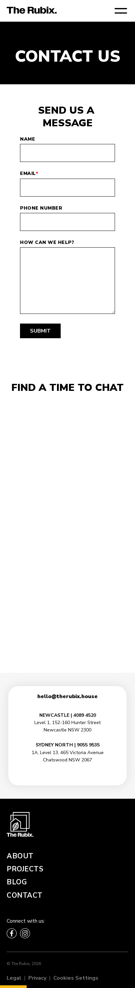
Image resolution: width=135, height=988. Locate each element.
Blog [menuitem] (17, 882)
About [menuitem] (20, 856)
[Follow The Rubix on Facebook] (12, 933)
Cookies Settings (75, 978)
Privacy (37, 978)
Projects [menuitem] (25, 869)
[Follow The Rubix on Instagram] (25, 933)
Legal (14, 978)
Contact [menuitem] (25, 895)
